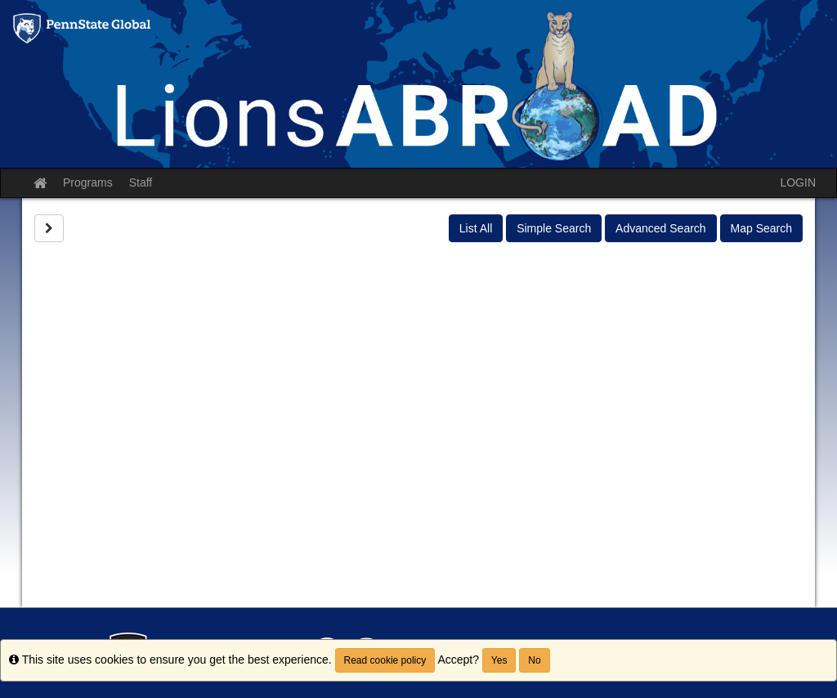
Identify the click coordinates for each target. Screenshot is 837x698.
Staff (141, 182)
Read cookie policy (385, 660)
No (534, 660)
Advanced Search (660, 228)
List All (475, 228)
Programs (88, 182)
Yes (499, 660)
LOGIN (798, 182)
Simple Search (554, 228)
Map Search (761, 228)
